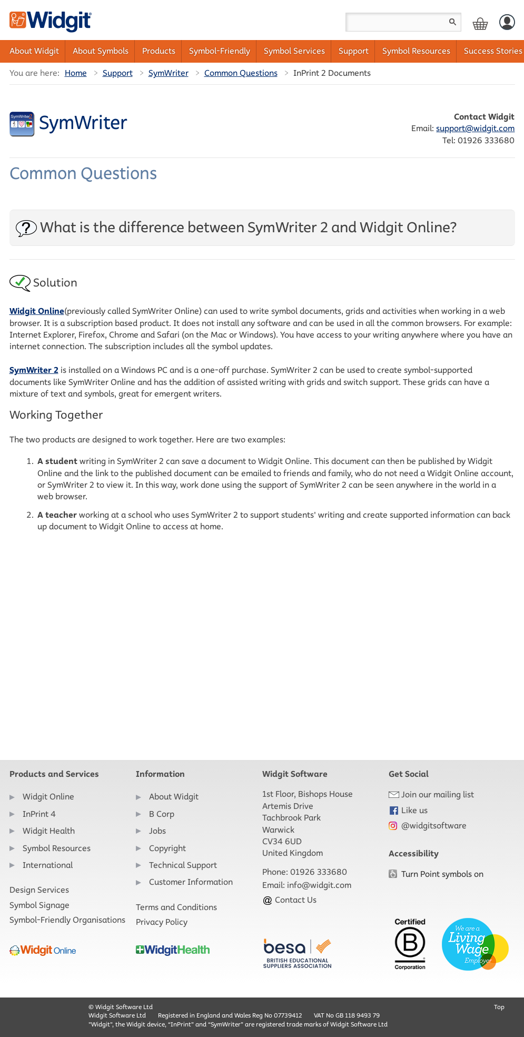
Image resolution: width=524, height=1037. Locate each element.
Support (354, 51)
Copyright (167, 848)
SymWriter (169, 73)
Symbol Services (294, 51)
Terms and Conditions (176, 907)
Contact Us (289, 900)
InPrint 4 (39, 814)
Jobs (157, 831)
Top (499, 1007)
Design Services (39, 890)
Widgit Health (49, 831)
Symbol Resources (416, 51)
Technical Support (183, 865)
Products (158, 51)
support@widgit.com (475, 128)
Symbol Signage (39, 905)
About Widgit (34, 51)
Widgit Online (48, 797)
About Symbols (100, 51)
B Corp (161, 814)
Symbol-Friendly (219, 51)
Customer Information (191, 882)
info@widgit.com (319, 885)
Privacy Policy (161, 922)
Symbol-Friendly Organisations (67, 920)
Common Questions (241, 73)
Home (76, 73)
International (48, 865)
